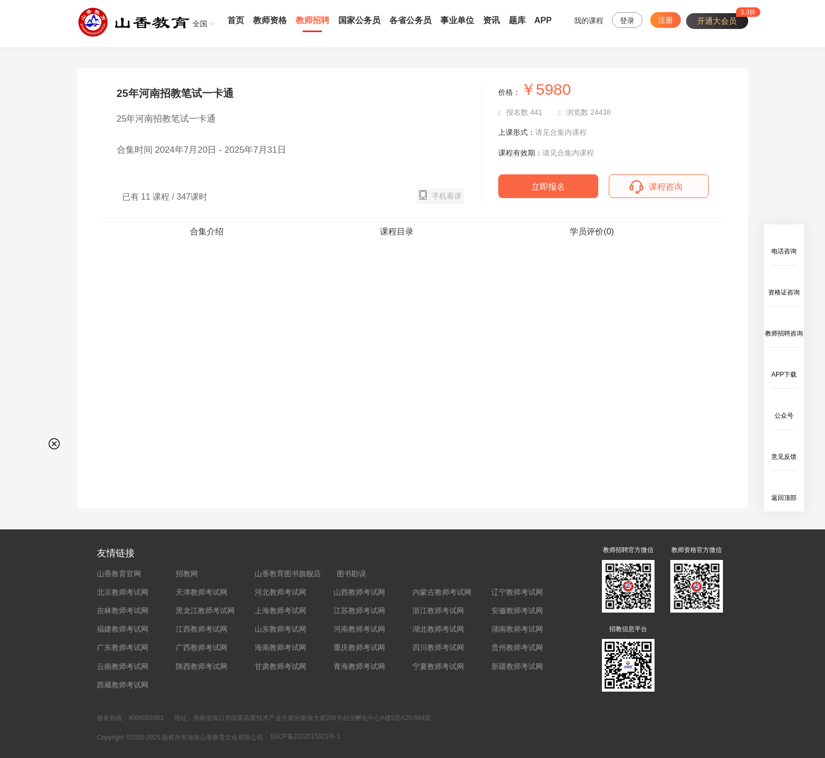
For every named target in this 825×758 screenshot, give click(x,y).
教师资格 (270, 20)
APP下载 (784, 374)
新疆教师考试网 (517, 666)
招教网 (187, 573)
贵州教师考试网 (517, 647)
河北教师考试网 (280, 592)
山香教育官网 (119, 573)
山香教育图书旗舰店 (288, 573)
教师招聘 (312, 20)
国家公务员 (359, 20)
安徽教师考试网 (517, 610)
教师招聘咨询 (784, 333)
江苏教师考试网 (359, 610)
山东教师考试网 (280, 629)
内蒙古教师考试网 (442, 592)
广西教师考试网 (201, 647)
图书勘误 (351, 573)
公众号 (783, 415)
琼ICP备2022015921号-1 (305, 736)
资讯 (491, 20)
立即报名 (548, 186)
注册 (665, 20)
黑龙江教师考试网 (205, 610)
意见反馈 (784, 456)
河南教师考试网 (359, 629)
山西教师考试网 (359, 592)
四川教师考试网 (438, 647)
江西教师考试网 (201, 629)
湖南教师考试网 (517, 629)
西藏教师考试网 (122, 685)
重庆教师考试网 (359, 647)
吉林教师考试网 (122, 610)
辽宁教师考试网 (517, 592)
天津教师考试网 (201, 592)
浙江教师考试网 (438, 610)
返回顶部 (784, 497)
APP (543, 20)
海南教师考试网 (280, 647)
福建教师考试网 (122, 629)
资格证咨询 (784, 292)
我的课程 (588, 20)
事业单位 (457, 20)
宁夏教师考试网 (438, 666)
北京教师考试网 (122, 592)
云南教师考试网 (122, 666)
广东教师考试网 (122, 647)
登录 (627, 20)
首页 (235, 20)
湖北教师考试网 (438, 629)
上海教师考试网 (280, 610)
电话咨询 (784, 251)
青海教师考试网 (359, 666)
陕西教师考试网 (201, 666)
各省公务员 (410, 20)
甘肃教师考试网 (280, 666)
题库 (517, 20)
